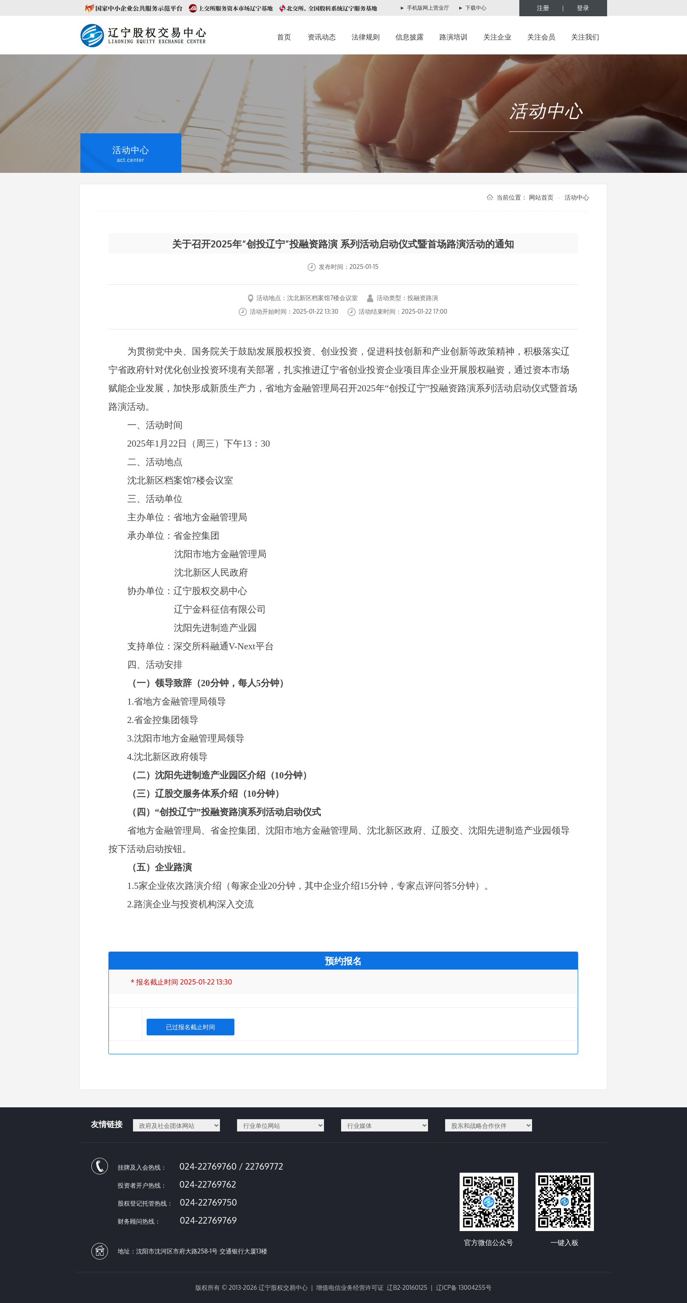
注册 (543, 7)
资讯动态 (322, 36)
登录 (583, 7)
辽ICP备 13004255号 (464, 1287)
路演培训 (453, 36)
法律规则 (366, 36)
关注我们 (585, 36)
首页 (284, 36)
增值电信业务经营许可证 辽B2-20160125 (371, 1287)
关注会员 (541, 36)
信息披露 (410, 36)
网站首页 (541, 197)
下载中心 (475, 7)
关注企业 (497, 36)
